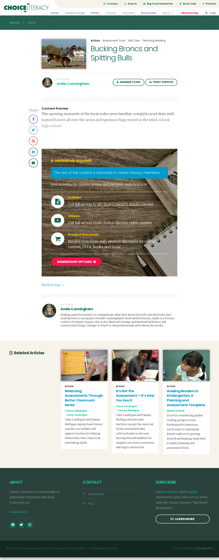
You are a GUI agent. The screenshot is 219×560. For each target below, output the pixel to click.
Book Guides (148, 13)
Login (210, 13)
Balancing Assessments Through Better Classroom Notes (84, 400)
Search (130, 3)
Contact (110, 3)
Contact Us (93, 496)
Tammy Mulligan (76, 413)
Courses (111, 13)
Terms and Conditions (103, 550)
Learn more (19, 514)
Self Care (134, 44)
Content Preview (55, 112)
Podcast (209, 3)
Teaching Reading (154, 44)
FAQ (88, 506)
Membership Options (76, 265)
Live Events (128, 13)
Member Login (128, 85)
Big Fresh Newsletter (158, 3)
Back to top (53, 287)
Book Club (187, 3)
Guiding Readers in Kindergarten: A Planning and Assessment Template (186, 400)
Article (95, 44)
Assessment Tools (114, 44)
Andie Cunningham (73, 87)
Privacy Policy (76, 550)
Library (55, 13)
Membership (189, 13)
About (168, 13)
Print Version (161, 85)
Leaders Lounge (75, 13)
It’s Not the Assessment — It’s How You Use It (135, 398)
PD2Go (95, 13)
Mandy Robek (176, 413)
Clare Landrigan (76, 417)
